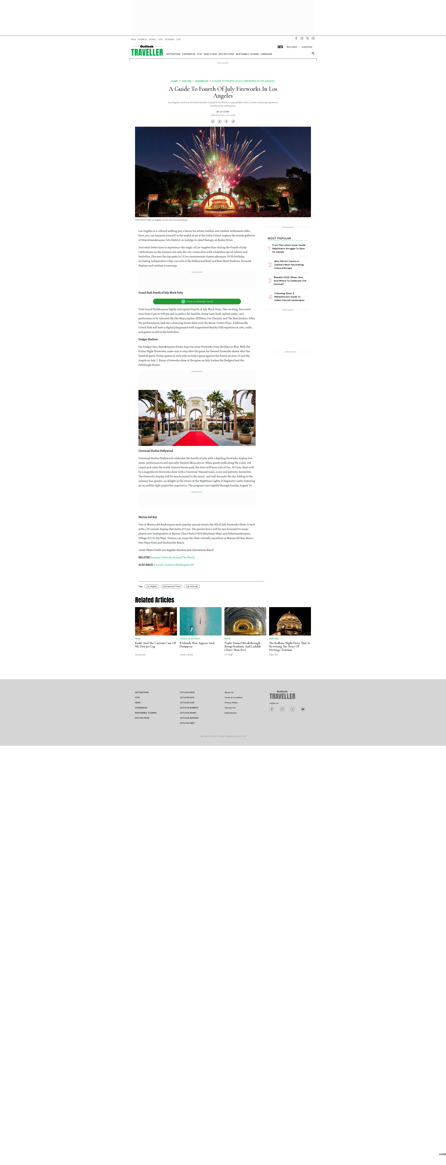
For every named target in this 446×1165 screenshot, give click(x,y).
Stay (199, 54)
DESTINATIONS (142, 692)
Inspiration (201, 81)
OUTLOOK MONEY (188, 713)
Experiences (188, 54)
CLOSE (442, 1154)
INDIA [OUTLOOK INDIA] (133, 39)
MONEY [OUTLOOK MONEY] (152, 39)
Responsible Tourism (247, 54)
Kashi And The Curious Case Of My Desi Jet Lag (155, 644)
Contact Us (230, 707)
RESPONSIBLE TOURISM (145, 713)
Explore (186, 81)
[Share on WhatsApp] (212, 121)
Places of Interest (190, 638)
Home (174, 81)
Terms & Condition (234, 697)
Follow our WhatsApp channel (197, 301)
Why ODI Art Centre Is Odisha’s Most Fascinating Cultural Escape (289, 265)
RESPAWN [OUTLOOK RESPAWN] (169, 39)
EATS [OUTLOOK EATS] (160, 39)
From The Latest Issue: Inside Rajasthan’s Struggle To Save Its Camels (288, 248)
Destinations (173, 54)
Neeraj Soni (140, 654)
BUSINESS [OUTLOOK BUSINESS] (142, 39)
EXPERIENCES (141, 707)
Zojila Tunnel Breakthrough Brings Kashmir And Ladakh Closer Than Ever (242, 646)
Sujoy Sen (273, 654)
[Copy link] (233, 121)
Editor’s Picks (226, 54)
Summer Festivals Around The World (173, 557)
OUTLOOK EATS (187, 697)
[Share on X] (219, 121)
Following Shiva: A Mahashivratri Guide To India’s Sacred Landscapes (289, 297)
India (137, 638)
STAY (137, 697)
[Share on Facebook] (226, 121)
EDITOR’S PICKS (142, 718)
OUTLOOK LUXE (187, 702)
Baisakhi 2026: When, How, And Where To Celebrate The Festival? (290, 281)
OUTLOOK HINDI (187, 723)
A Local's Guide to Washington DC (173, 565)
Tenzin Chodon (186, 654)
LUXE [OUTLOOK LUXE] (178, 39)
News (227, 638)
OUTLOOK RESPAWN (189, 718)
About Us (229, 692)
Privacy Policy (231, 702)
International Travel (171, 586)
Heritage (274, 638)
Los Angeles (151, 586)
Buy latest (292, 46)
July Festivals (192, 586)
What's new (210, 54)
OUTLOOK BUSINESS (189, 707)
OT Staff (225, 111)
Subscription (231, 713)
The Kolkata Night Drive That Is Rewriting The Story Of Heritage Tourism (289, 646)
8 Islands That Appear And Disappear (197, 644)
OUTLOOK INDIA (187, 692)
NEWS (138, 702)
